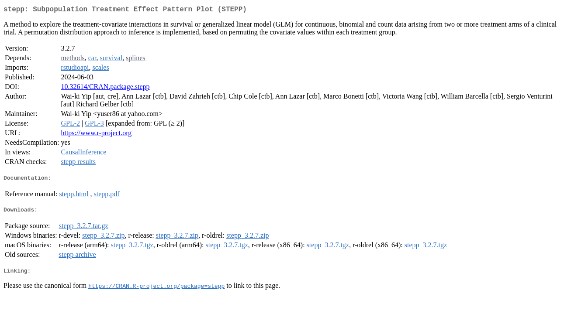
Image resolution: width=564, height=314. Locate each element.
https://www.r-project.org (96, 134)
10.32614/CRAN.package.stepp (105, 88)
